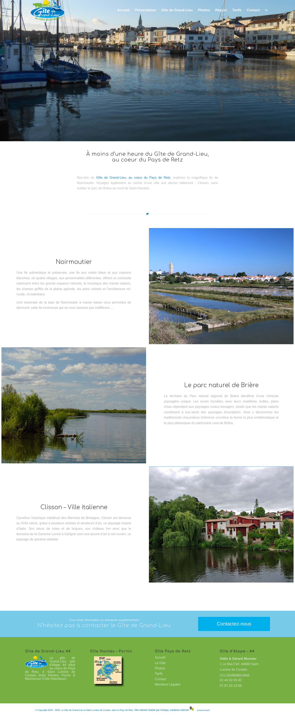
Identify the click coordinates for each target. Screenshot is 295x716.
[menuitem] (123, 10)
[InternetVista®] (203, 710)
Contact (160, 679)
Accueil (160, 657)
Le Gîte (160, 663)
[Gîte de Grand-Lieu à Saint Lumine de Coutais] (47, 10)
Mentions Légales (167, 684)
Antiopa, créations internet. (177, 710)
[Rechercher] (266, 10)
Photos (160, 668)
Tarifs (159, 673)
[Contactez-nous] (234, 624)
